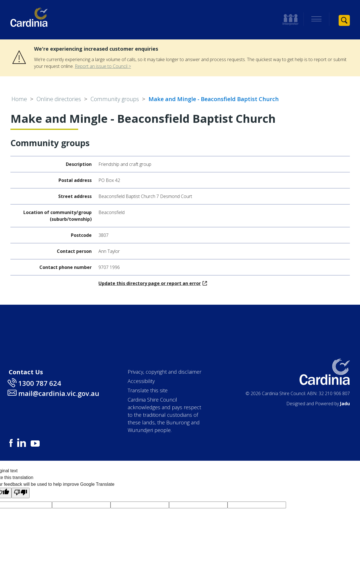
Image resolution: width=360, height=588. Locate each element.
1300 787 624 (39, 383)
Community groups (115, 99)
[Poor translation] (21, 493)
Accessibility (141, 381)
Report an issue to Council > (103, 66)
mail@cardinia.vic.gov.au (58, 393)
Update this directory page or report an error (152, 283)
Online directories (59, 99)
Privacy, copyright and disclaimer (164, 371)
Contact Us (26, 372)
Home (19, 99)
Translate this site (148, 390)
